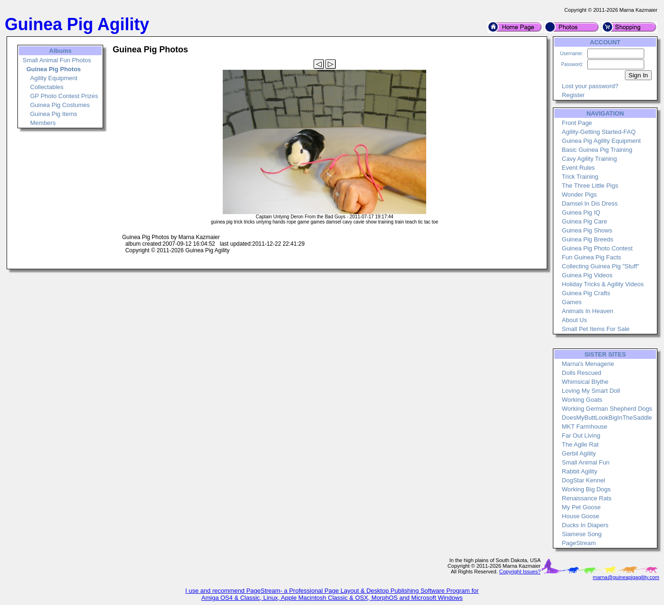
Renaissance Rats (587, 498)
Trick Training (580, 176)
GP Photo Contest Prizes (64, 95)
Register (573, 95)
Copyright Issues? (520, 571)
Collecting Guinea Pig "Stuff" (600, 266)
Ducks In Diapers (585, 525)
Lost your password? (590, 86)
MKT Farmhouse (584, 426)
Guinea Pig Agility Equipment (601, 140)
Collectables (47, 87)
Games (572, 302)
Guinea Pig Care (584, 221)
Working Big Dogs (586, 489)
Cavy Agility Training (589, 158)
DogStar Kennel (583, 480)
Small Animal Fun (585, 462)
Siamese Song (582, 534)
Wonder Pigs (579, 194)
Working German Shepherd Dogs (607, 408)
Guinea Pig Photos (53, 69)
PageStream (579, 543)
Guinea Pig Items (53, 113)
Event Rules (578, 167)
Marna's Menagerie (588, 363)
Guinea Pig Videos (587, 275)
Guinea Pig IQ (581, 212)
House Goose (580, 516)
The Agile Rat (580, 444)
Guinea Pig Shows (587, 230)
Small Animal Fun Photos (57, 60)
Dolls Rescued (581, 372)
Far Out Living (581, 435)
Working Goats (582, 399)
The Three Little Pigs (590, 185)
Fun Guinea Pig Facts (591, 257)
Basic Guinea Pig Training (597, 149)
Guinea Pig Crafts (586, 293)
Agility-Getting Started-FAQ (599, 131)
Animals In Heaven (587, 311)
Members (43, 122)
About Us (574, 319)
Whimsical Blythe (585, 381)
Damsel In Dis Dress (589, 203)
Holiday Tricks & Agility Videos (603, 284)
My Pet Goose (581, 507)
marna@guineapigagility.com (626, 577)
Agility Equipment (53, 78)
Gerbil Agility (579, 453)
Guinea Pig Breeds (587, 239)
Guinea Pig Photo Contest (597, 248)
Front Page (577, 122)
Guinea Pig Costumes (59, 104)
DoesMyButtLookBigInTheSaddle (607, 417)
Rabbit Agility (579, 471)
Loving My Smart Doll (591, 390)
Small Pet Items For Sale (596, 328)
